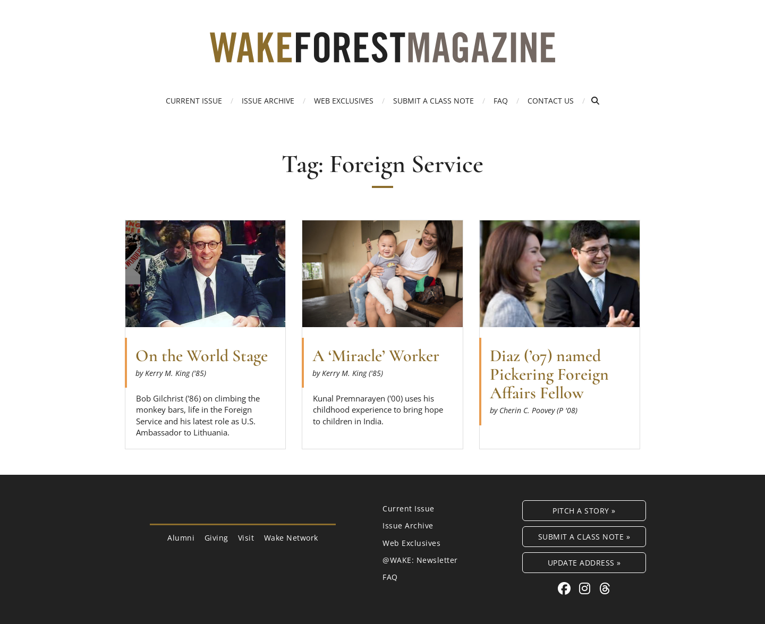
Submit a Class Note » (584, 537)
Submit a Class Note (433, 101)
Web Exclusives (343, 101)
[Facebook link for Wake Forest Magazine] (566, 588)
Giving (216, 538)
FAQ (501, 101)
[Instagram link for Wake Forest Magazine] (586, 588)
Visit (246, 538)
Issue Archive (268, 101)
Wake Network (291, 538)
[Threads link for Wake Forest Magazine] (605, 588)
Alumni (180, 538)
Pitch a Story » (584, 511)
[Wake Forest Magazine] (382, 54)
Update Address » (584, 563)
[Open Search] (595, 101)
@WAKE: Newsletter (420, 560)
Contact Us (551, 101)
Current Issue (194, 101)
